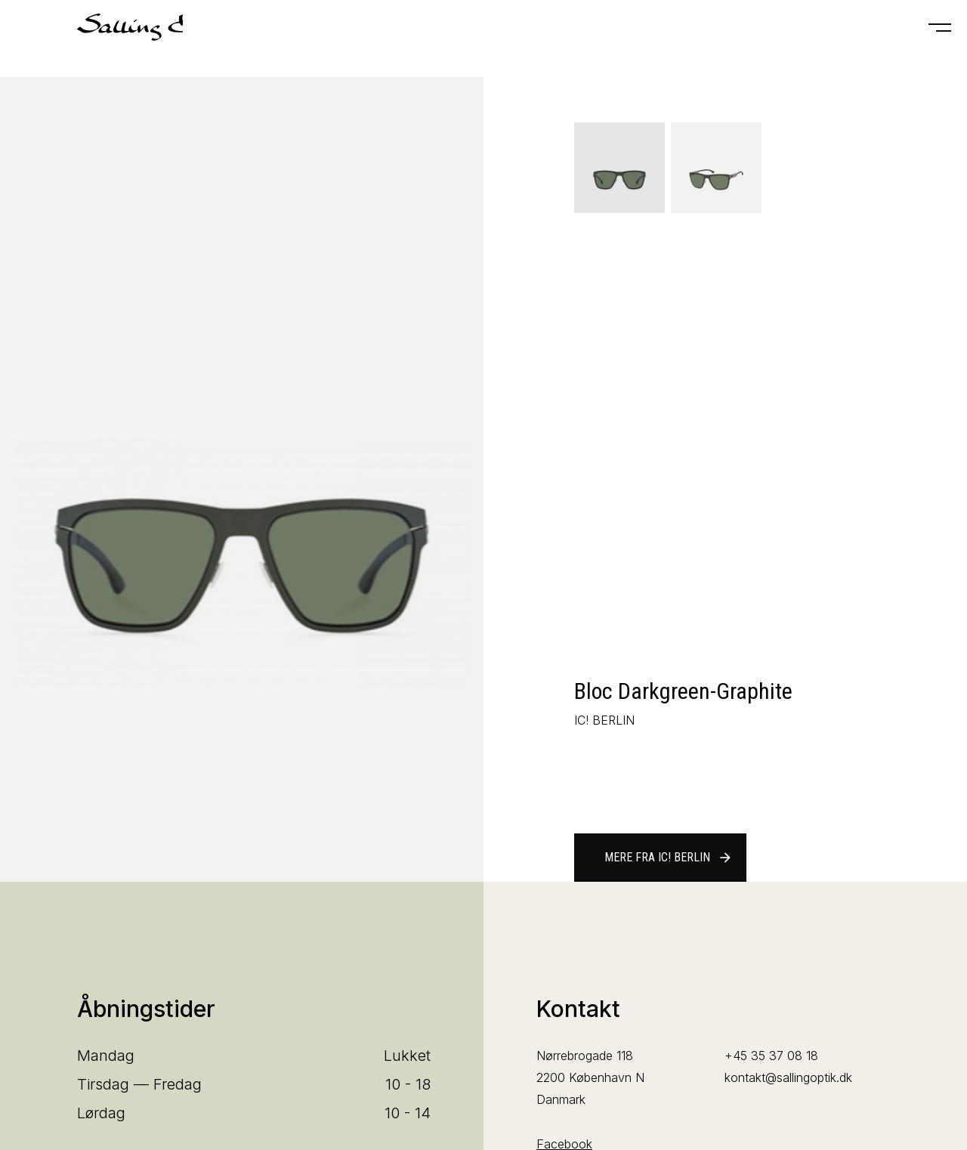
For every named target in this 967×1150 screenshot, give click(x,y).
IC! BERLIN (604, 720)
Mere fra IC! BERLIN (668, 857)
